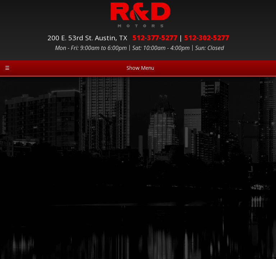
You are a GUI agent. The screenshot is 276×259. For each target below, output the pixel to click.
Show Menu (79, 67)
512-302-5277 (206, 37)
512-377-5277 (155, 37)
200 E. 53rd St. (89, 37)
